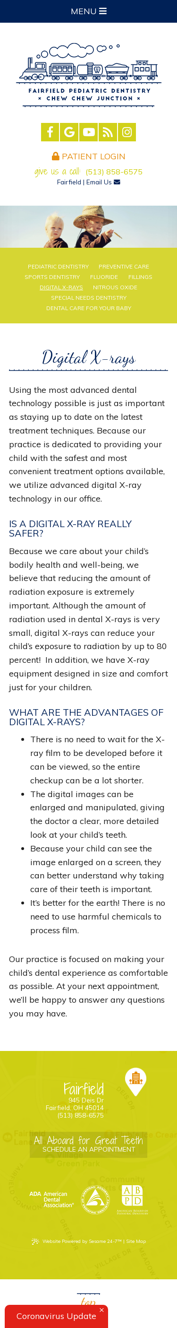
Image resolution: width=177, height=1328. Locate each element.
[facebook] (50, 132)
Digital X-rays (61, 287)
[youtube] (88, 132)
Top (88, 1301)
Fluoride (104, 277)
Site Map (136, 1241)
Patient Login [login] (89, 156)
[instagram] (127, 132)
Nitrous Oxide (115, 287)
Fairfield (69, 182)
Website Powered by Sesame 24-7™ (77, 1241)
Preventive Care (124, 266)
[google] (69, 132)
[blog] (108, 132)
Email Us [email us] (103, 182)
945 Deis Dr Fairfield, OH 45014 (61, 1096)
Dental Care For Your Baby (88, 308)
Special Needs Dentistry (88, 298)
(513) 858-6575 (114, 171)
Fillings (140, 277)
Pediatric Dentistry (58, 266)
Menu (89, 11)
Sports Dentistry (52, 277)
